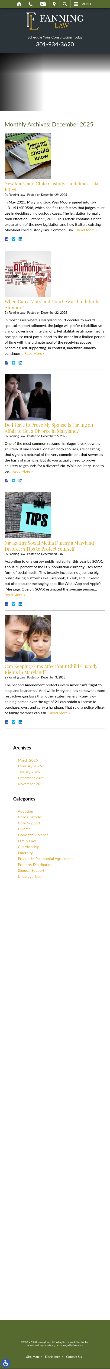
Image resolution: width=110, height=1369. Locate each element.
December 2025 (31, 777)
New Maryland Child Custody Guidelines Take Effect (52, 186)
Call (30, 4)
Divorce (24, 829)
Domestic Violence (33, 835)
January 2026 (29, 772)
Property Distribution (35, 864)
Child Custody (29, 817)
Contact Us (74, 1357)
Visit (54, 4)
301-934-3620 (55, 44)
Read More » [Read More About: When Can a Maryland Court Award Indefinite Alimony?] (34, 353)
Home (19, 4)
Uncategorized (30, 876)
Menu (86, 4)
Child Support (29, 823)
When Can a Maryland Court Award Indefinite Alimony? (52, 304)
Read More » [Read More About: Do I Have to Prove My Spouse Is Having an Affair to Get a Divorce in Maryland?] (23, 471)
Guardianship (28, 846)
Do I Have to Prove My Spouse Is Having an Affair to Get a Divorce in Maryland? (49, 428)
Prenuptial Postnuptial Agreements (46, 858)
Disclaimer (52, 1357)
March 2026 (28, 760)
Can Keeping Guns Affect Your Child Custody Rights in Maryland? (51, 669)
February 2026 (30, 766)
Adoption (25, 811)
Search (64, 4)
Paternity (25, 852)
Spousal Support (31, 870)
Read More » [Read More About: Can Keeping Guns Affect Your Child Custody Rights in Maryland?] (60, 712)
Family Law (27, 841)
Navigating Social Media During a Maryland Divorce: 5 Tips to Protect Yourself (49, 545)
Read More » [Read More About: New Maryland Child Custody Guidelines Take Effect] (87, 230)
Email (42, 4)
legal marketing (47, 1345)
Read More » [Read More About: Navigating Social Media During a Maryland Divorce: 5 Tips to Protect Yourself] (15, 594)
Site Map (32, 1357)
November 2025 (31, 783)
